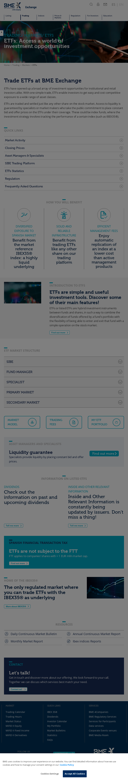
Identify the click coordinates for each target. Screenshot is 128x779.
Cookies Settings (50, 773)
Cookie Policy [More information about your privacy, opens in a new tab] (67, 764)
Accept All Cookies (75, 773)
